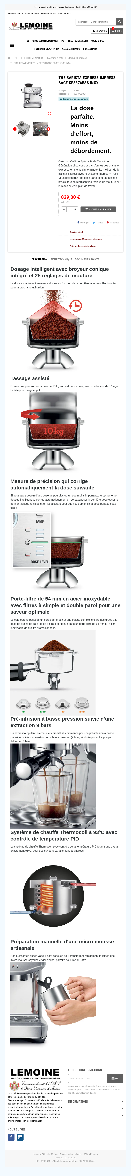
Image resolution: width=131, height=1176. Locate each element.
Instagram (19, 1137)
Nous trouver (13, 13)
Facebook (10, 1137)
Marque (62, 90)
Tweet (99, 222)
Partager (84, 222)
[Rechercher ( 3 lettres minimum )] (100, 21)
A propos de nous (29, 13)
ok (116, 1078)
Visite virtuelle (63, 13)
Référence (63, 94)
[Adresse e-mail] (87, 1078)
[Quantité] (69, 209)
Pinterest (114, 222)
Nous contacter (47, 13)
